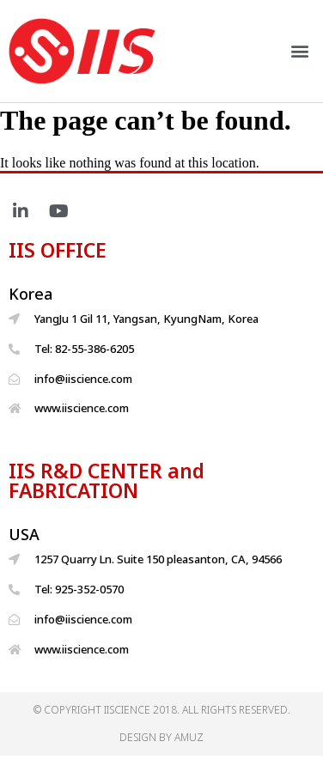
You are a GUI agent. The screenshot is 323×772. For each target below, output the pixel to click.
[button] (300, 51)
